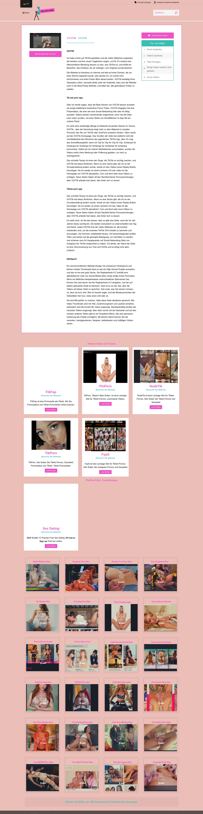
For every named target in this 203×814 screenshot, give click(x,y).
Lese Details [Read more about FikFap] (51, 410)
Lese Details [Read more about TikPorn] (51, 471)
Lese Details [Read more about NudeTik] (156, 407)
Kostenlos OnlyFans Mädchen (166, 2)
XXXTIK (82, 38)
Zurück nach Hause (157, 35)
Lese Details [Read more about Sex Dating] (51, 546)
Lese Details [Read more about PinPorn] (105, 404)
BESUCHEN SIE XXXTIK (45, 54)
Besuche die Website (51, 395)
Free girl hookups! (142, 2)
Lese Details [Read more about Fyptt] (105, 472)
